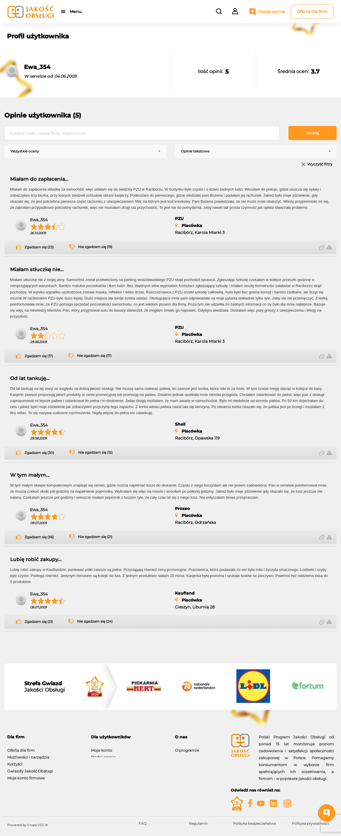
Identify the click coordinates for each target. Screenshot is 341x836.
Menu (76, 11)
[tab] (44, 737)
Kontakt (182, 754)
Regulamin (198, 823)
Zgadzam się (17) (39, 356)
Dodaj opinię (271, 12)
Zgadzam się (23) (39, 247)
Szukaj (312, 132)
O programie (187, 747)
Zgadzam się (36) (39, 537)
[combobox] (85, 151)
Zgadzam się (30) (39, 453)
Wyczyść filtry (319, 164)
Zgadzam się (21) (39, 622)
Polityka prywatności (310, 823)
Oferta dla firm (312, 11)
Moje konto (101, 747)
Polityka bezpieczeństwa (254, 823)
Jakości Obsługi (44, 686)
